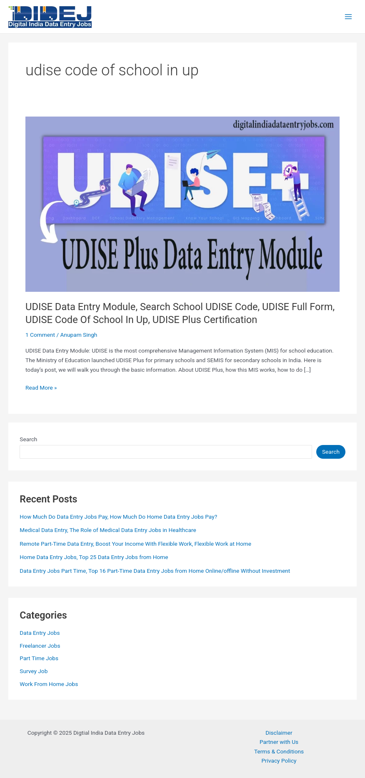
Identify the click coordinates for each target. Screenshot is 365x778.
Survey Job (34, 671)
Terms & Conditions (279, 751)
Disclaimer (278, 732)
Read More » (41, 388)
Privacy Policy (278, 760)
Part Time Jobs (39, 658)
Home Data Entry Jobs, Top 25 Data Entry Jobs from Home (94, 557)
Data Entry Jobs (40, 632)
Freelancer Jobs (40, 645)
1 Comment (40, 334)
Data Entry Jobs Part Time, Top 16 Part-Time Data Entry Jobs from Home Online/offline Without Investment (155, 570)
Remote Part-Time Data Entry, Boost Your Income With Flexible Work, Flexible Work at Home (135, 543)
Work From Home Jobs (49, 684)
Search (28, 439)
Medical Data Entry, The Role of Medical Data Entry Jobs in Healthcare (108, 530)
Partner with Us (279, 741)
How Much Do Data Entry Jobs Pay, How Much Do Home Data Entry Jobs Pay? (118, 516)
